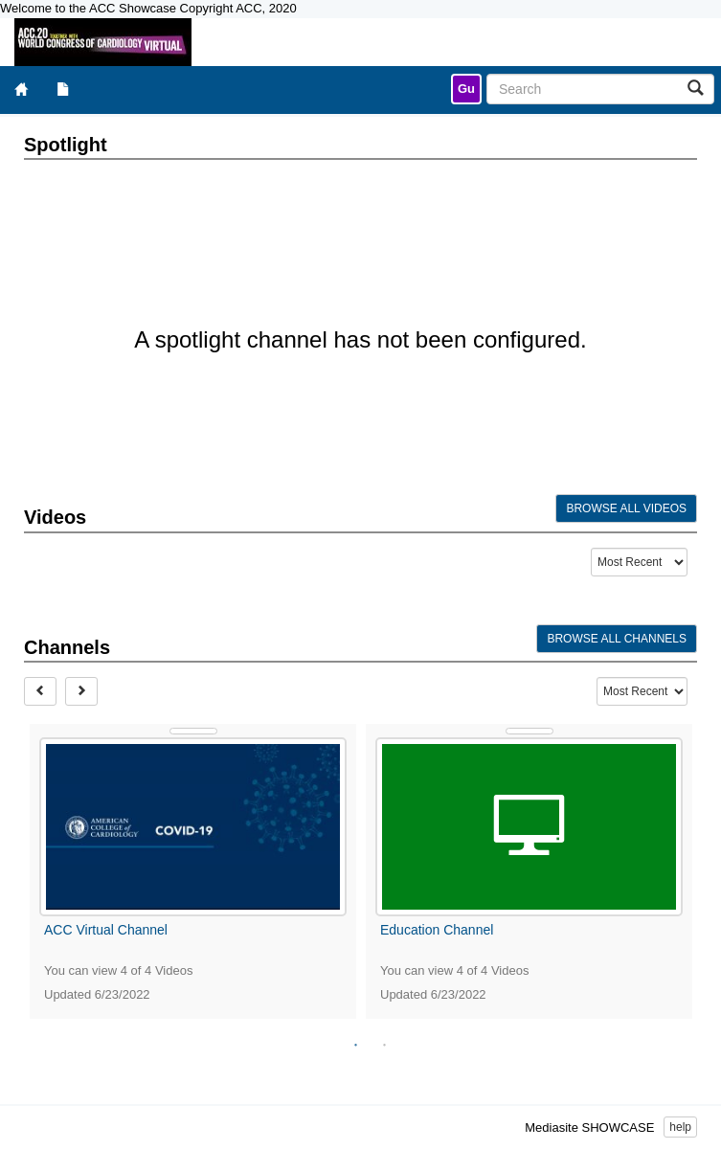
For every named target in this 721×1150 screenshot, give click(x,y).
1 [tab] (356, 1045)
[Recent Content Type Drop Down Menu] (639, 562)
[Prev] (40, 691)
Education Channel (436, 929)
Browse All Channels (617, 638)
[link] (466, 89)
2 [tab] (384, 1045)
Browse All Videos (626, 508)
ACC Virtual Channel (106, 929)
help (680, 1127)
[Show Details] (193, 731)
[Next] (81, 691)
